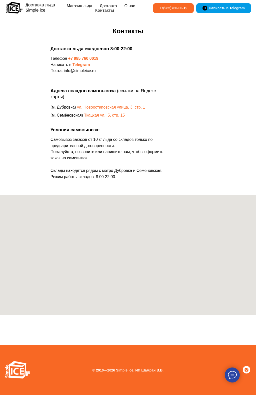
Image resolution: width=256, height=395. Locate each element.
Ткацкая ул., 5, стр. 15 (104, 115)
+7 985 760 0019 (83, 58)
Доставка (108, 6)
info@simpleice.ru (80, 71)
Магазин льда (79, 6)
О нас (129, 6)
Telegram (81, 65)
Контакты (104, 10)
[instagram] (246, 372)
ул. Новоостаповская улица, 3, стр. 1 (111, 107)
